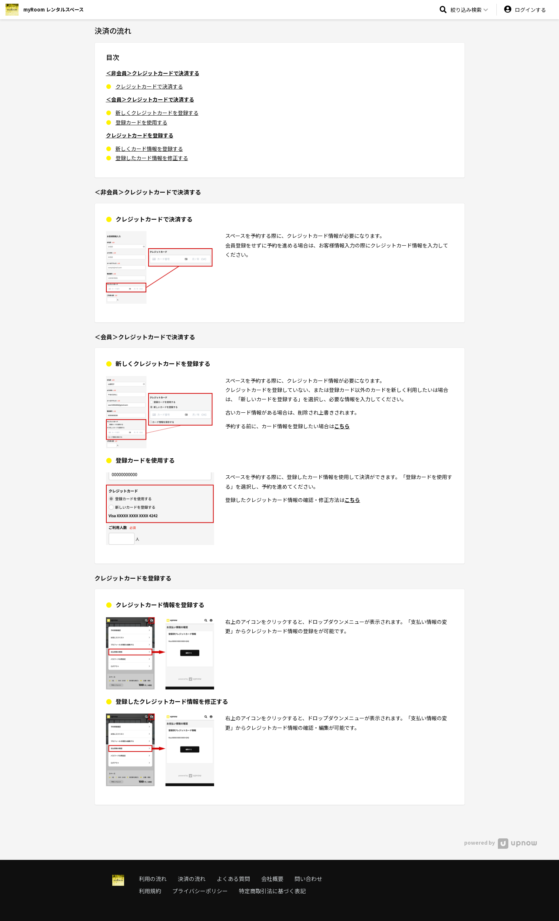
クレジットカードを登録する (139, 135)
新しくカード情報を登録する (149, 148)
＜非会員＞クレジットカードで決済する (152, 73)
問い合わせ (308, 878)
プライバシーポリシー (200, 891)
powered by (500, 842)
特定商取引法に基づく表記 (272, 891)
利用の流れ (153, 878)
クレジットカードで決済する (149, 86)
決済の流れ (192, 878)
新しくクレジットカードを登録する (157, 112)
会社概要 (272, 878)
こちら (342, 426)
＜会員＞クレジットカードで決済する (150, 99)
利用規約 (150, 891)
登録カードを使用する (141, 122)
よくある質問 (233, 878)
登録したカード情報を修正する (152, 158)
